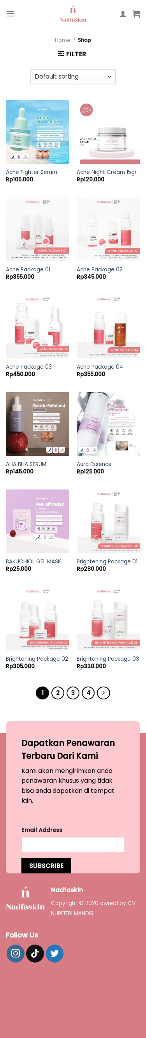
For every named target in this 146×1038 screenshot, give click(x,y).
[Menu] (10, 13)
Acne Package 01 (28, 269)
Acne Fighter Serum (31, 172)
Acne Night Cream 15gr (107, 172)
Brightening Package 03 (108, 659)
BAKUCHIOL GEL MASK (33, 561)
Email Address (41, 830)
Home (62, 40)
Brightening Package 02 (37, 659)
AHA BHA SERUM (26, 464)
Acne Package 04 (100, 367)
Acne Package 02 (100, 269)
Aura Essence (94, 464)
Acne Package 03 (29, 367)
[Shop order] (73, 76)
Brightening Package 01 (107, 561)
